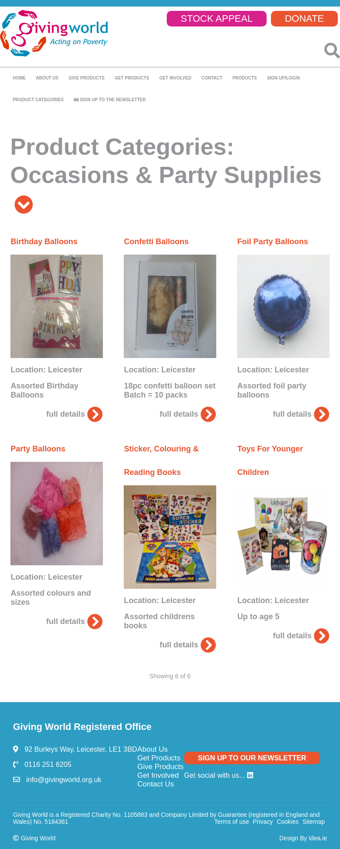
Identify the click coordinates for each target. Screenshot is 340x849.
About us (47, 78)
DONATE (304, 18)
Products (244, 78)
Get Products (132, 78)
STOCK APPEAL (217, 18)
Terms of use (231, 821)
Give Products (160, 767)
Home (19, 78)
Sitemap (314, 821)
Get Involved (175, 78)
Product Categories (38, 99)
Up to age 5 (258, 616)
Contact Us (155, 784)
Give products (87, 78)
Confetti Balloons (156, 241)
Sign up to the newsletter (110, 99)
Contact (211, 78)
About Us (152, 749)
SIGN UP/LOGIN (283, 78)
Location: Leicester (46, 369)
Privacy (263, 821)
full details (74, 414)
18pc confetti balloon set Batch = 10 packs (169, 390)
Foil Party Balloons (272, 241)
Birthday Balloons (43, 241)
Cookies (288, 821)
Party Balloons (37, 448)
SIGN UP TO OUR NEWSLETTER (252, 758)
